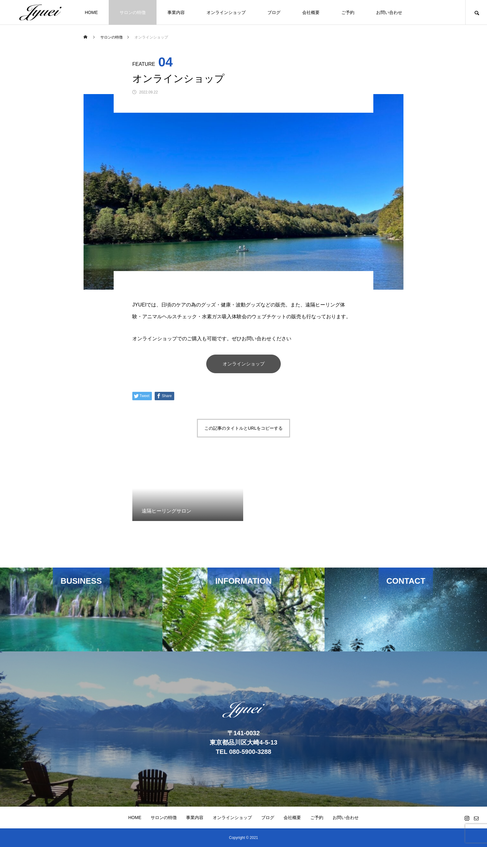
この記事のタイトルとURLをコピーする (243, 428)
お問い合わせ (389, 12)
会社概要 (311, 12)
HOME (91, 12)
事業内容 (176, 12)
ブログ (273, 12)
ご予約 (347, 12)
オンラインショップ (226, 12)
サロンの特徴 (133, 12)
